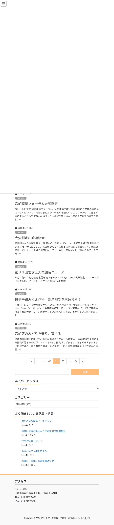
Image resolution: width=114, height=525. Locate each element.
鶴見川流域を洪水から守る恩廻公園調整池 (44, 431)
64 (76, 361)
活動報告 (21, 198)
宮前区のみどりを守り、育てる (38, 333)
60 (49, 361)
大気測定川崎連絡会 (30, 237)
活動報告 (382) (23, 404)
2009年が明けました (32, 441)
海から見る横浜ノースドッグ (36, 421)
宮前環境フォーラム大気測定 (36, 203)
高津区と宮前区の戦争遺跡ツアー (39, 461)
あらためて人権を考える (34, 451)
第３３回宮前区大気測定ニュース (39, 272)
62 (63, 361)
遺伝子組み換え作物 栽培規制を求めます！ (48, 299)
